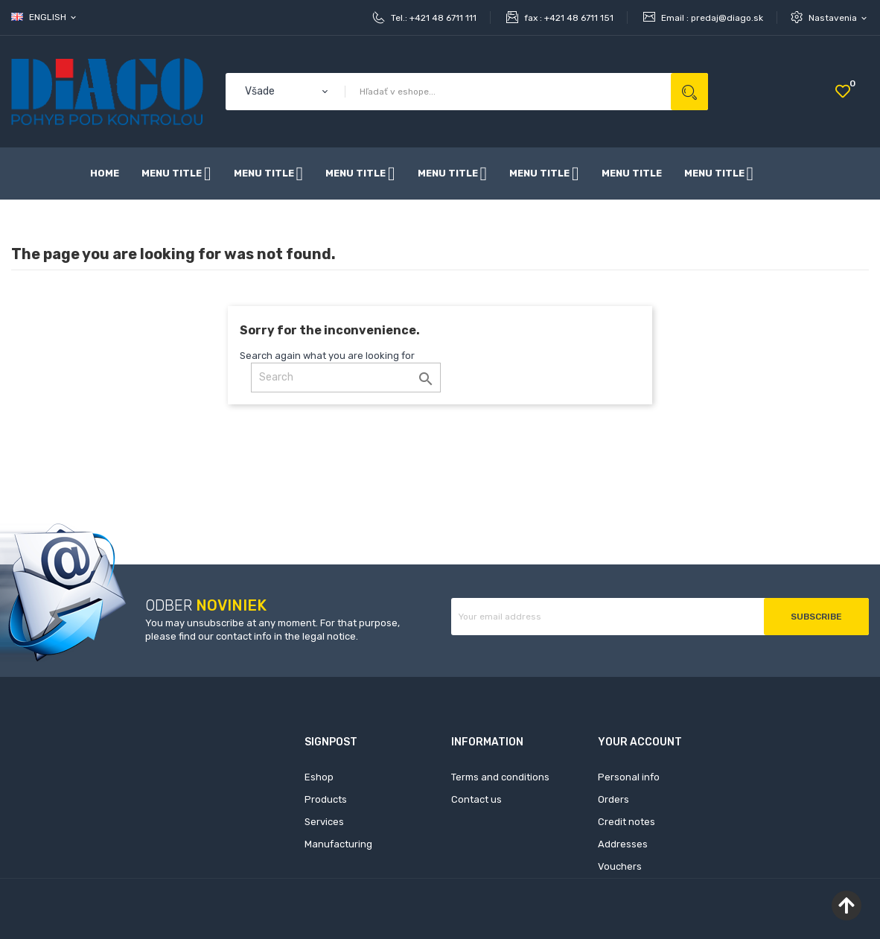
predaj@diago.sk (727, 18)
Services (324, 821)
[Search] (346, 377)
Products (326, 799)
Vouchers (620, 866)
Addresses (623, 844)
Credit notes (626, 821)
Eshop (319, 777)
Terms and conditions (500, 777)
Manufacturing (338, 844)
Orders (613, 799)
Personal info (629, 777)
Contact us (476, 799)
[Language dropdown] (44, 17)
